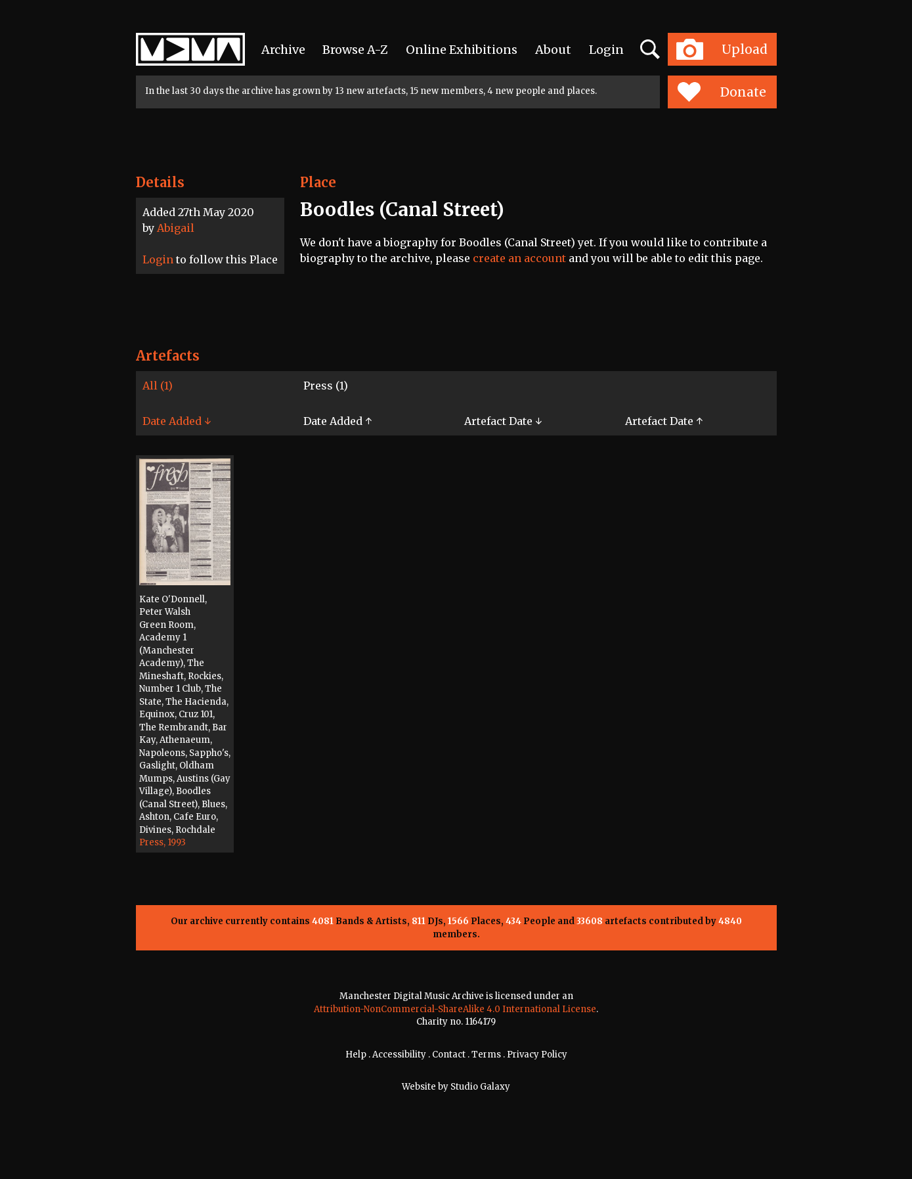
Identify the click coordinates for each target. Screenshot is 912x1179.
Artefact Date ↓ (503, 421)
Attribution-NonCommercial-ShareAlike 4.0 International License (455, 1009)
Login (606, 49)
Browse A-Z (355, 49)
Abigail (175, 227)
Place (318, 182)
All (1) (157, 385)
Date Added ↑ (337, 421)
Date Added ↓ (176, 421)
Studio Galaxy (480, 1086)
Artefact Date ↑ (664, 421)
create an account (519, 258)
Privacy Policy (537, 1054)
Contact (449, 1054)
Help (355, 1054)
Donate (722, 92)
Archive (283, 49)
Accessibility (399, 1054)
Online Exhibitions (461, 49)
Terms (486, 1054)
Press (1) (325, 385)
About (553, 49)
